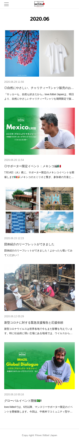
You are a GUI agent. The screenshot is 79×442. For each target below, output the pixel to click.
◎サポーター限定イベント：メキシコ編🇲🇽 (32, 166)
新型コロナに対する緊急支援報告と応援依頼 (33, 322)
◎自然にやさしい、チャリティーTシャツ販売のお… (39, 87)
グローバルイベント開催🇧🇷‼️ (23, 400)
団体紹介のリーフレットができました (29, 244)
